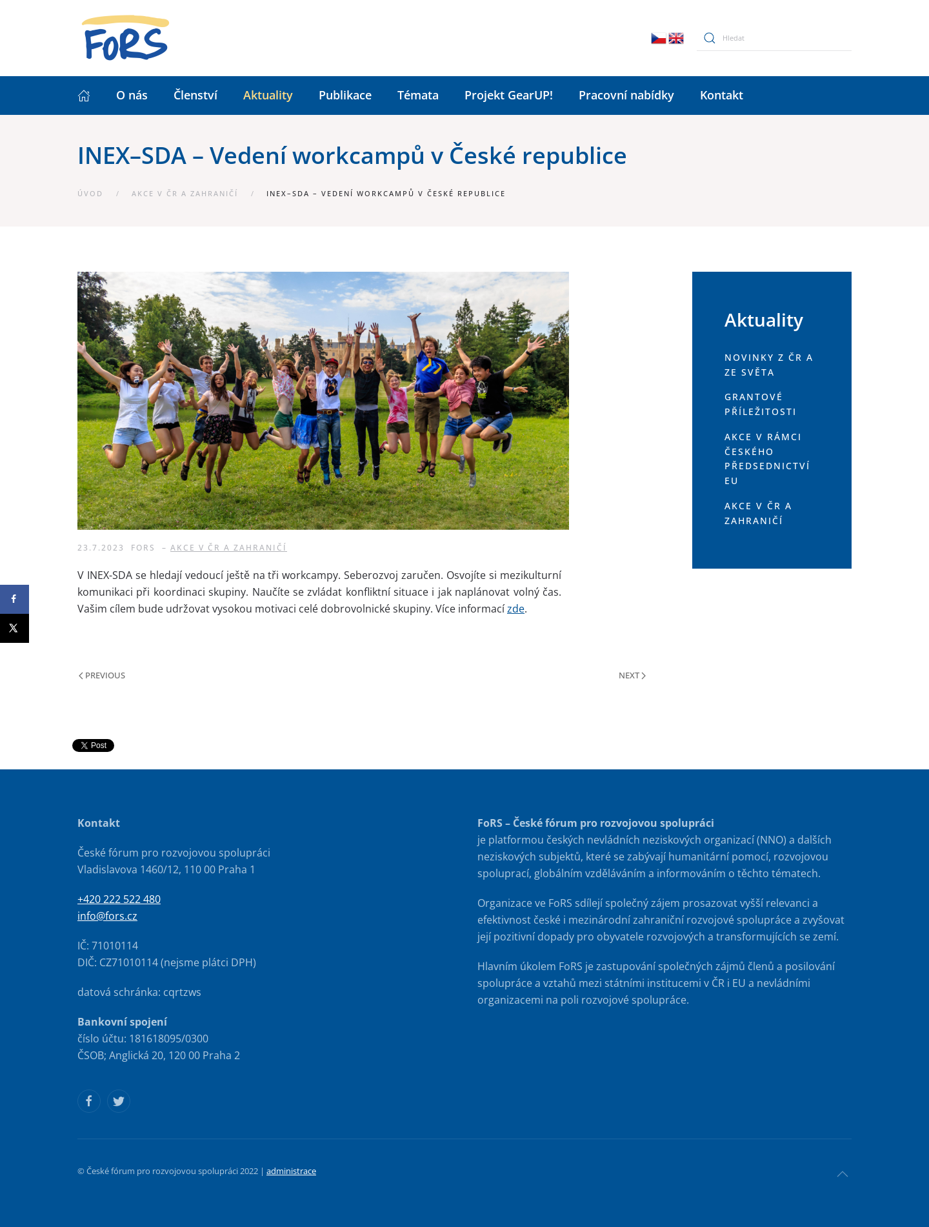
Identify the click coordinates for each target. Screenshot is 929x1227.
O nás (132, 95)
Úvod (90, 193)
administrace (291, 1171)
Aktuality (268, 95)
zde (515, 609)
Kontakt (721, 95)
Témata (418, 95)
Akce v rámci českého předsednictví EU (767, 459)
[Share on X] (14, 628)
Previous (102, 675)
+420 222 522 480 (119, 899)
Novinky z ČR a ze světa (769, 364)
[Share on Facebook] (14, 599)
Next (632, 675)
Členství (195, 95)
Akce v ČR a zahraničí (185, 193)
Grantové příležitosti (760, 404)
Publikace (345, 95)
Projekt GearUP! (508, 95)
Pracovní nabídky (626, 95)
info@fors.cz (107, 916)
